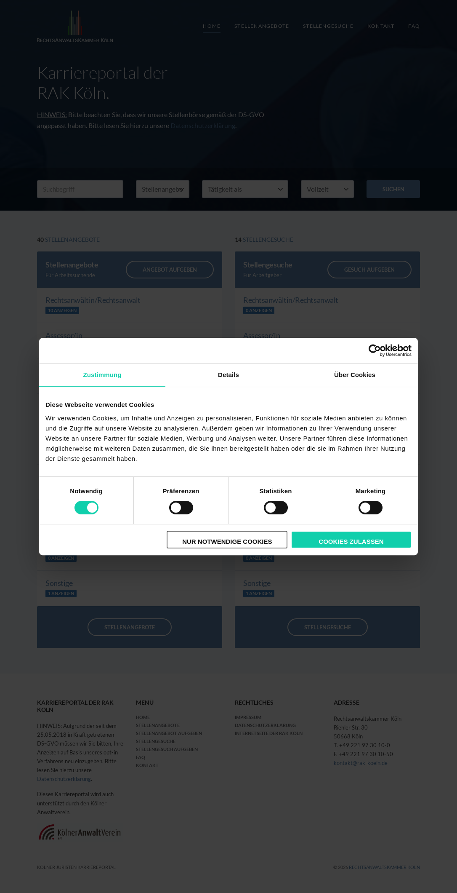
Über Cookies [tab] (354, 374)
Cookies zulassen (351, 541)
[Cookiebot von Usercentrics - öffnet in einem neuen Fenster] (375, 350)
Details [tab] (228, 374)
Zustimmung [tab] (102, 374)
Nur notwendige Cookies (227, 541)
